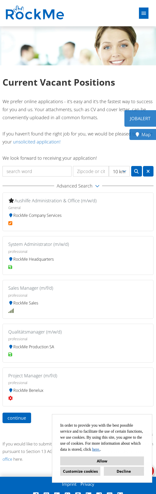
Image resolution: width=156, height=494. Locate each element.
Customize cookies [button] (80, 471)
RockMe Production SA (31, 347)
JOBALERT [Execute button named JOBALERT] (140, 118)
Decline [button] (124, 471)
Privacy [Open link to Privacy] (87, 484)
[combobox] (119, 171)
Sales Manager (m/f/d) (30, 288)
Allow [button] (102, 460)
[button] (78, 185)
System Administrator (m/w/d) (38, 244)
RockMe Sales (23, 303)
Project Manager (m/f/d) (32, 376)
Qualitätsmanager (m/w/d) (35, 332)
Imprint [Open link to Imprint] (69, 484)
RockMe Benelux (25, 390)
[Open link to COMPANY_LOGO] (35, 13)
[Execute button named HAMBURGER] (143, 13)
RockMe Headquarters (31, 259)
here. (96, 449)
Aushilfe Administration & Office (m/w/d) (56, 201)
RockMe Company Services (34, 215)
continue (17, 418)
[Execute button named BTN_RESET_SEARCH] (148, 171)
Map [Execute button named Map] (143, 134)
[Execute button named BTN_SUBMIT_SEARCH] (136, 171)
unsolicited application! (36, 142)
